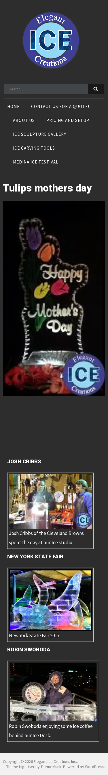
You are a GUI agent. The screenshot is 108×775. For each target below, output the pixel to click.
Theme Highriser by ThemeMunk (33, 766)
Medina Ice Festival (35, 162)
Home (13, 107)
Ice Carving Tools (34, 148)
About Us (24, 120)
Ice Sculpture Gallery (39, 134)
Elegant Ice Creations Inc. (55, 761)
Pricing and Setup (67, 120)
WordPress (94, 766)
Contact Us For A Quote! (60, 107)
